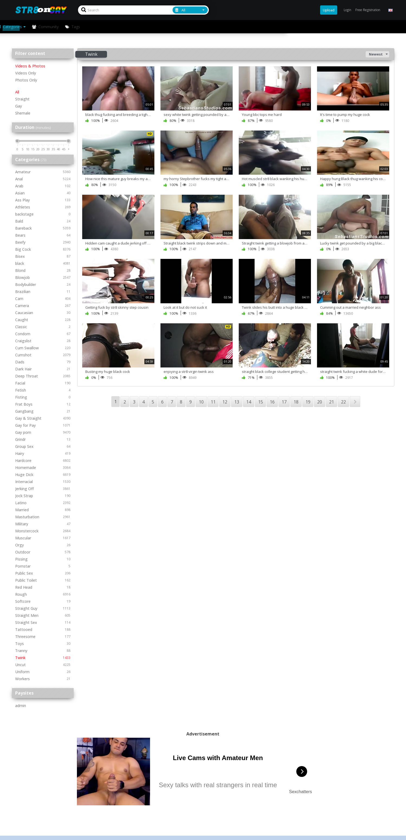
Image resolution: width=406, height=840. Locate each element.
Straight (22, 99)
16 (272, 402)
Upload (328, 10)
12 (224, 402)
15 (260, 402)
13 (236, 402)
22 (343, 402)
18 (296, 402)
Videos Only (25, 73)
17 (284, 402)
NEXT (355, 401)
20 (319, 402)
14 (248, 402)
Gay (18, 106)
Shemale (22, 113)
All (17, 92)
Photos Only (26, 80)
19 (308, 402)
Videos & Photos (30, 66)
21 (331, 402)
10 (201, 402)
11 (213, 402)
